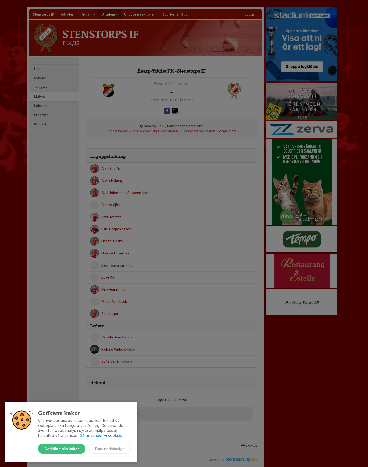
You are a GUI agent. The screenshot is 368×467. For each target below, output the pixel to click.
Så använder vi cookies (101, 435)
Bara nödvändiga (109, 448)
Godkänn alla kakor (61, 448)
